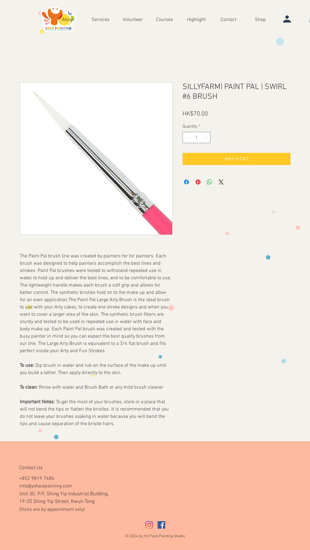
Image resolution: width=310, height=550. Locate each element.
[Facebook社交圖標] (161, 525)
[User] (287, 19)
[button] (196, 19)
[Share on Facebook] (186, 182)
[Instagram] (149, 525)
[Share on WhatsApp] (209, 182)
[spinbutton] (196, 137)
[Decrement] (187, 137)
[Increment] (206, 137)
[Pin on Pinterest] (198, 182)
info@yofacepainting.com (45, 486)
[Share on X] (221, 182)
